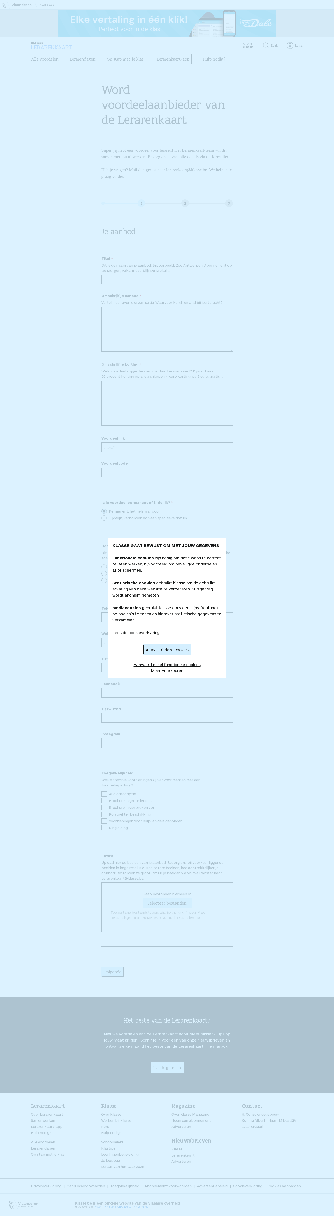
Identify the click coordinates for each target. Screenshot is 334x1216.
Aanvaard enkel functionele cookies (167, 664)
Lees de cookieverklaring (136, 632)
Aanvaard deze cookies (167, 649)
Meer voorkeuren (167, 670)
